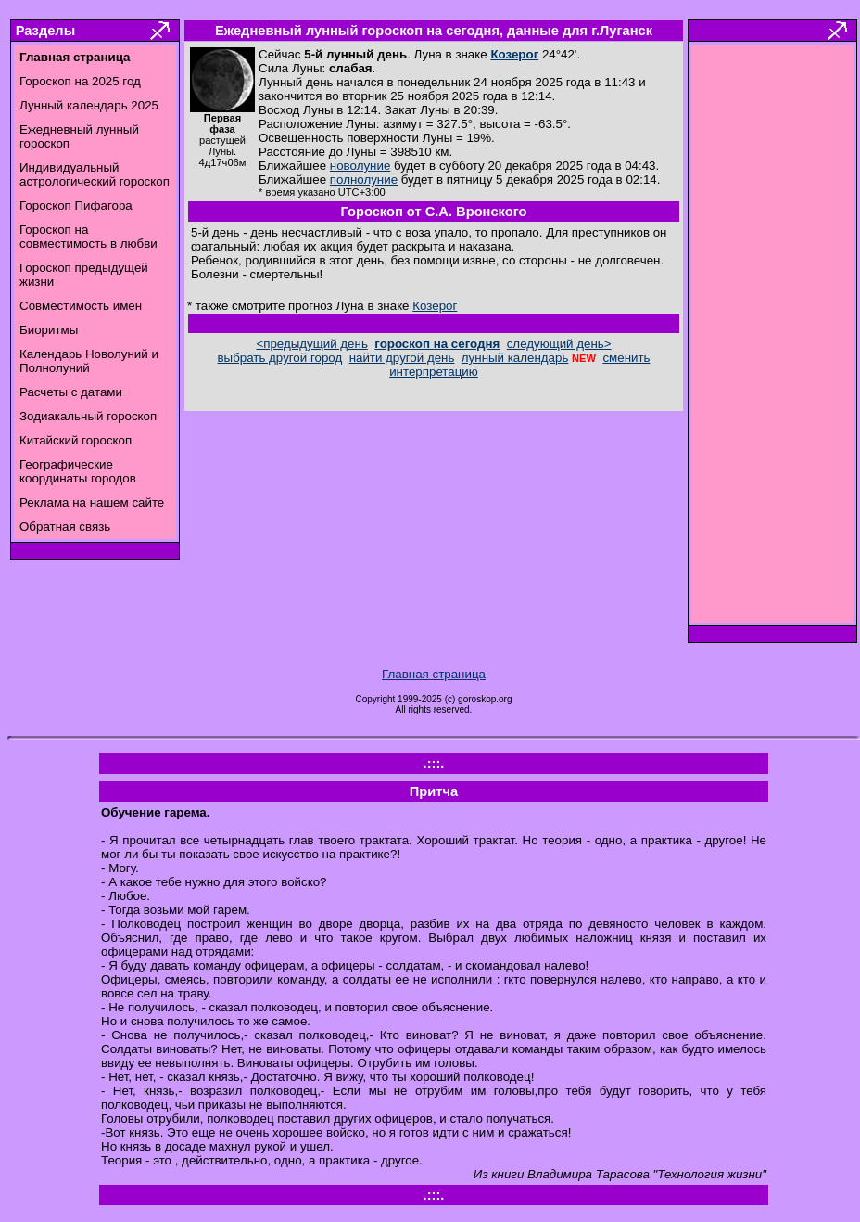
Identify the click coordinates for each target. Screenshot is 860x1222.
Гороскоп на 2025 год (80, 81)
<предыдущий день (311, 344)
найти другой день (402, 358)
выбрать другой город (280, 358)
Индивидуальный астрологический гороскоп (94, 174)
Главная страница (434, 674)
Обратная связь (64, 527)
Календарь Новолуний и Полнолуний (88, 361)
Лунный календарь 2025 (88, 105)
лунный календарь (515, 358)
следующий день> (559, 344)
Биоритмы (48, 330)
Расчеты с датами (70, 392)
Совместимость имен (80, 306)
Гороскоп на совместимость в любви (88, 237)
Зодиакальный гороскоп (88, 416)
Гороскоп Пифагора (76, 205)
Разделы (45, 30)
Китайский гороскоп (75, 440)
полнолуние (364, 180)
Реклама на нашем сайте (91, 502)
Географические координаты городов (77, 471)
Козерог (514, 54)
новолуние (360, 166)
